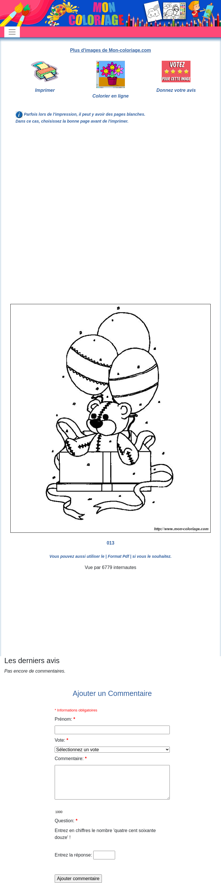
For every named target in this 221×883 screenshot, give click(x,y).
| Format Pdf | (119, 556)
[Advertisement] (110, 176)
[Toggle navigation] (12, 31)
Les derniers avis (32, 660)
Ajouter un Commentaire (112, 693)
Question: (66, 820)
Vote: (61, 740)
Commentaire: (71, 758)
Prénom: (65, 719)
